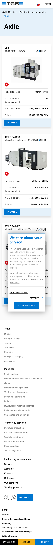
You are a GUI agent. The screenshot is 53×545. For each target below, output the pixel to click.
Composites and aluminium (17, 414)
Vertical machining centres (16, 392)
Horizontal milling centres (16, 387)
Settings (34, 298)
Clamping (8, 351)
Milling (7, 333)
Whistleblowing (9, 536)
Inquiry (44, 542)
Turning (7, 342)
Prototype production (14, 427)
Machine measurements (15, 441)
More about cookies (19, 292)
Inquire (12, 122)
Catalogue (9, 542)
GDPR (5, 510)
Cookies (5, 514)
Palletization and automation (17, 410)
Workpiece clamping (13, 356)
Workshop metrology (14, 436)
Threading (9, 347)
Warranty (6, 523)
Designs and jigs (11, 445)
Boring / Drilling (12, 338)
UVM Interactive (20, 527)
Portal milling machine (14, 396)
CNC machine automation (16, 432)
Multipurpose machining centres (19, 405)
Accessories (9, 361)
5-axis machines (11, 374)
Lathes (7, 401)
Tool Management (12, 450)
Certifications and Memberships (17, 531)
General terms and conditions (16, 519)
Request (25, 497)
